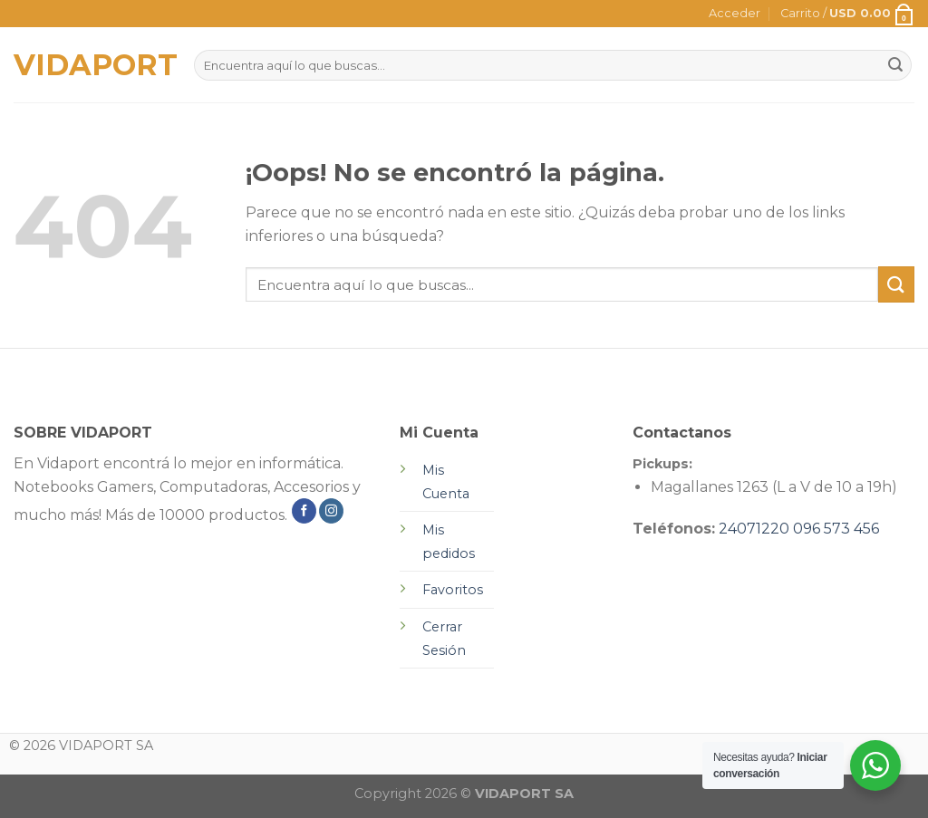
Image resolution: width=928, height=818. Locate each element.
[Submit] (896, 284)
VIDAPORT (90, 65)
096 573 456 (836, 528)
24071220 (754, 528)
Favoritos (452, 590)
